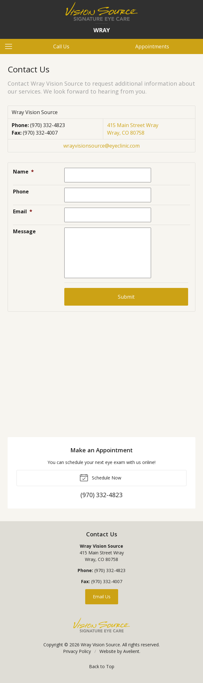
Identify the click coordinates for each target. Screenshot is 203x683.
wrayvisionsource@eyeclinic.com (101, 145)
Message (24, 231)
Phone (21, 191)
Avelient (131, 651)
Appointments (152, 46)
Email (22, 211)
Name (23, 171)
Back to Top (101, 666)
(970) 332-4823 (47, 125)
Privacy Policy (77, 651)
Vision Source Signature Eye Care (101, 625)
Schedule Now (100, 477)
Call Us (61, 46)
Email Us (102, 597)
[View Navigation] (10, 46)
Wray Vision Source (100, 645)
